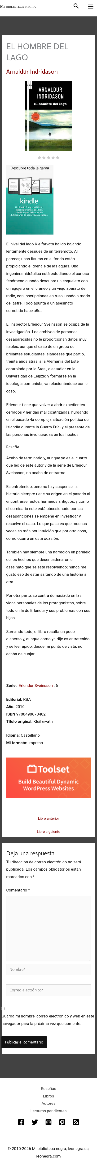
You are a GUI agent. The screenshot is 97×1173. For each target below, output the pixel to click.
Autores (49, 1103)
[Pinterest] (62, 1122)
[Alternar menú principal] (90, 6)
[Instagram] (48, 1122)
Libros (48, 1096)
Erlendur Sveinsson (36, 685)
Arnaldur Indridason (32, 71)
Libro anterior (48, 818)
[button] (76, 6)
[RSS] (76, 1122)
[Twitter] (35, 1122)
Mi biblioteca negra (18, 6)
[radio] (39, 158)
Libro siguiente (48, 832)
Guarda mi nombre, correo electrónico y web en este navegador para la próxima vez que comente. (47, 1020)
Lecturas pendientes (48, 1110)
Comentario (18, 890)
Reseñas (48, 1088)
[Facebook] (21, 1122)
